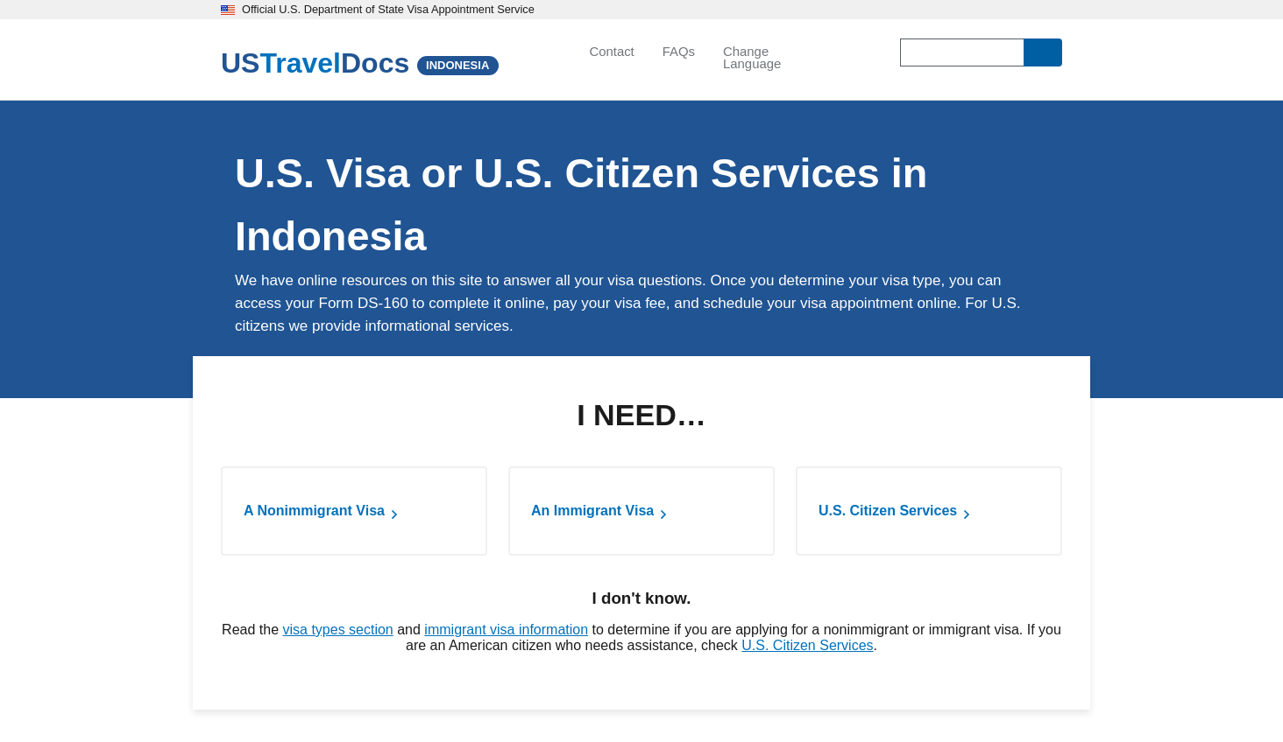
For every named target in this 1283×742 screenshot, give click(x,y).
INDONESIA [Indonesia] (457, 65)
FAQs (679, 52)
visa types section (337, 629)
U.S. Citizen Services (888, 510)
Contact (611, 52)
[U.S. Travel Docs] (315, 63)
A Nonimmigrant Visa (314, 510)
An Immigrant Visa (592, 510)
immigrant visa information (506, 629)
